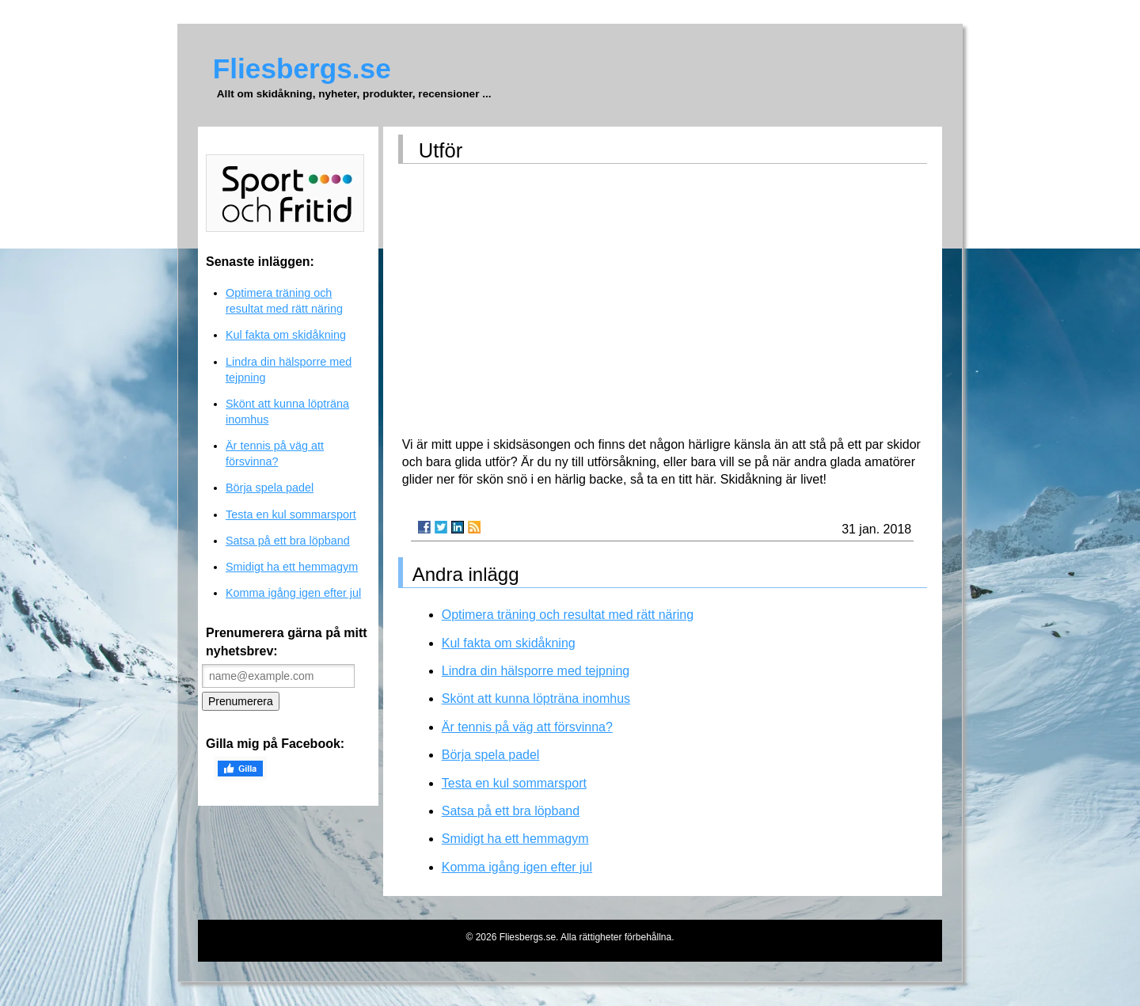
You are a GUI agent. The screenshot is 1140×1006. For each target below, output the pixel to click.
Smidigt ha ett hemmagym (515, 838)
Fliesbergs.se (302, 68)
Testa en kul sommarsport (514, 783)
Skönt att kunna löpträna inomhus (536, 698)
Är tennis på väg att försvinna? (527, 727)
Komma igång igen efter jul (517, 867)
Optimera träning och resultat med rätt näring (568, 614)
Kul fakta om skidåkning (509, 643)
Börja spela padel (491, 754)
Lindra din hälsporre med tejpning (535, 671)
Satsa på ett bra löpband (511, 811)
